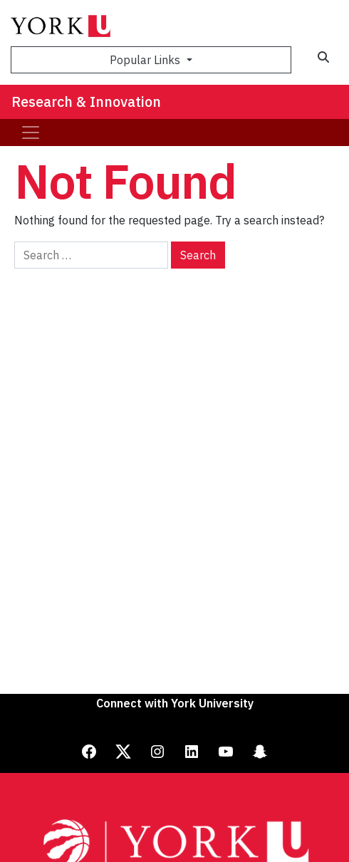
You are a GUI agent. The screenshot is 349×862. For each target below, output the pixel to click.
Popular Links (146, 60)
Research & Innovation (86, 101)
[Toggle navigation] (30, 132)
